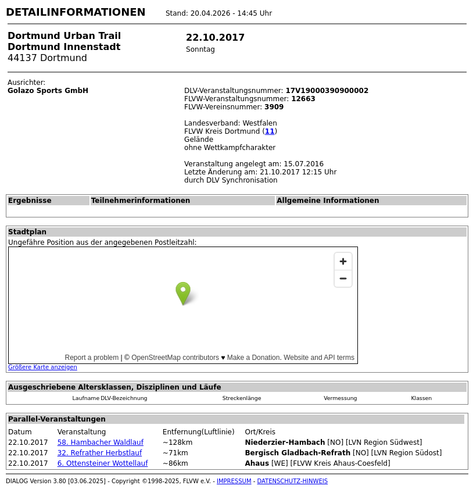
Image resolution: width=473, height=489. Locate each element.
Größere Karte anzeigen (42, 367)
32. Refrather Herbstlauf (100, 453)
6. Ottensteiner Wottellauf (103, 463)
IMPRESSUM (234, 481)
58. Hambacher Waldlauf (101, 442)
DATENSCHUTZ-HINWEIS (292, 481)
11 (270, 131)
